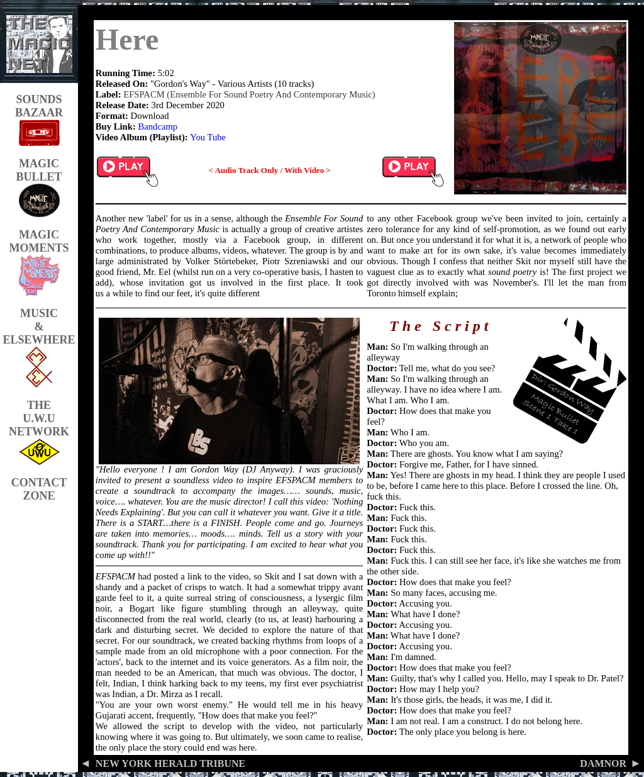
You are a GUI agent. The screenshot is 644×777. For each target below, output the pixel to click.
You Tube (208, 137)
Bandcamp (157, 126)
